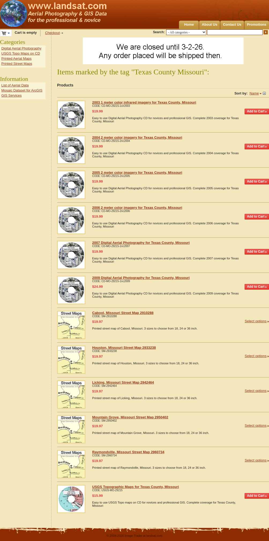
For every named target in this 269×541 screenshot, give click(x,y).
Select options (256, 321)
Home (189, 24)
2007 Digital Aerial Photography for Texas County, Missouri (141, 243)
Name (254, 93)
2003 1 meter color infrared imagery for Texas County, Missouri (144, 102)
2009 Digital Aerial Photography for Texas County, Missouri (141, 278)
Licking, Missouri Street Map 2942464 (123, 382)
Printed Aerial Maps (16, 58)
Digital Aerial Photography (21, 48)
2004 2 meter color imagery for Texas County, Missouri (137, 137)
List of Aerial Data (15, 85)
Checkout (52, 33)
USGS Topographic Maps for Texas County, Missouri (135, 487)
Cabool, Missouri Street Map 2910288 (123, 313)
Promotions (256, 24)
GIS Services (11, 95)
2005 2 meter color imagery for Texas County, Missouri (137, 173)
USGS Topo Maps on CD (20, 53)
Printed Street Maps (16, 64)
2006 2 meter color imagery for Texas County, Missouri (137, 208)
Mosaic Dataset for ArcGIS (21, 90)
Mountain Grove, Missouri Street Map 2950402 (130, 417)
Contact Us (232, 24)
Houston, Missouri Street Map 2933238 (124, 348)
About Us (209, 24)
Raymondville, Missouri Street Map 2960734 (128, 452)
